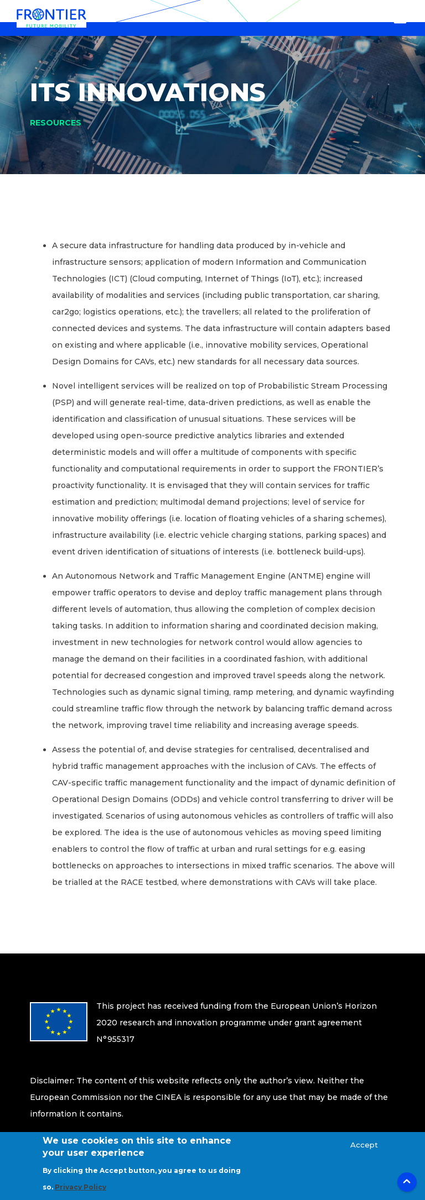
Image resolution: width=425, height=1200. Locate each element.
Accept (364, 1151)
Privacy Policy (80, 1193)
